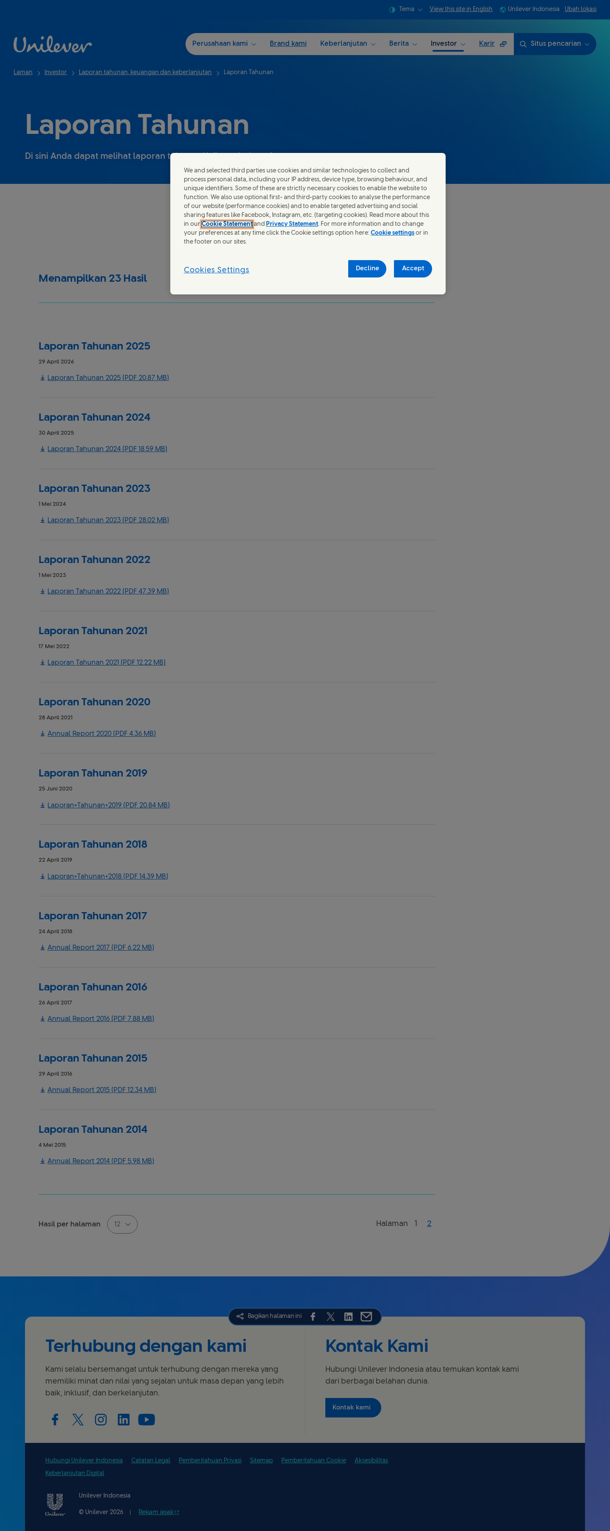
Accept (413, 268)
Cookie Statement (227, 224)
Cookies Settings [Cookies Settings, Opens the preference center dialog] (216, 270)
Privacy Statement (292, 224)
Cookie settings (392, 233)
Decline (367, 268)
